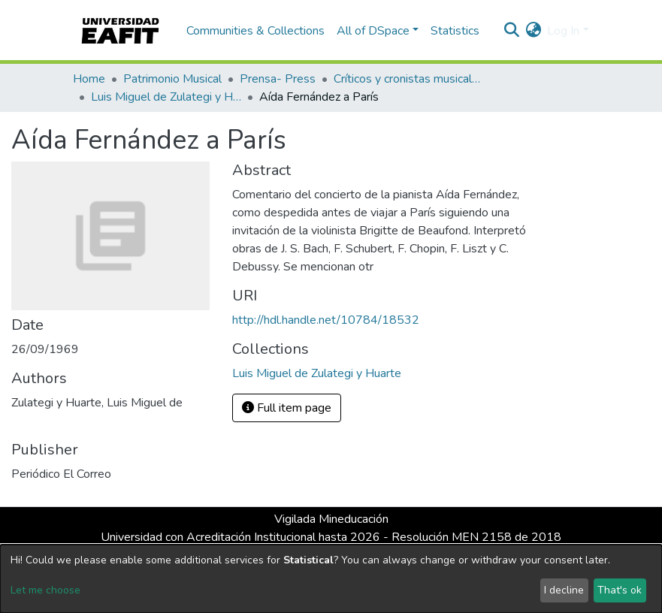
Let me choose (45, 590)
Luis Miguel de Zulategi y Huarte (166, 97)
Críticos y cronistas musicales (409, 79)
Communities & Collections (255, 31)
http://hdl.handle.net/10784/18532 (325, 320)
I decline (564, 590)
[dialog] (331, 579)
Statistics (455, 31)
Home (89, 79)
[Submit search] (511, 31)
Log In (563, 31)
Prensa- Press (278, 79)
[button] (533, 31)
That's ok (619, 590)
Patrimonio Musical (172, 79)
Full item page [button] (286, 408)
